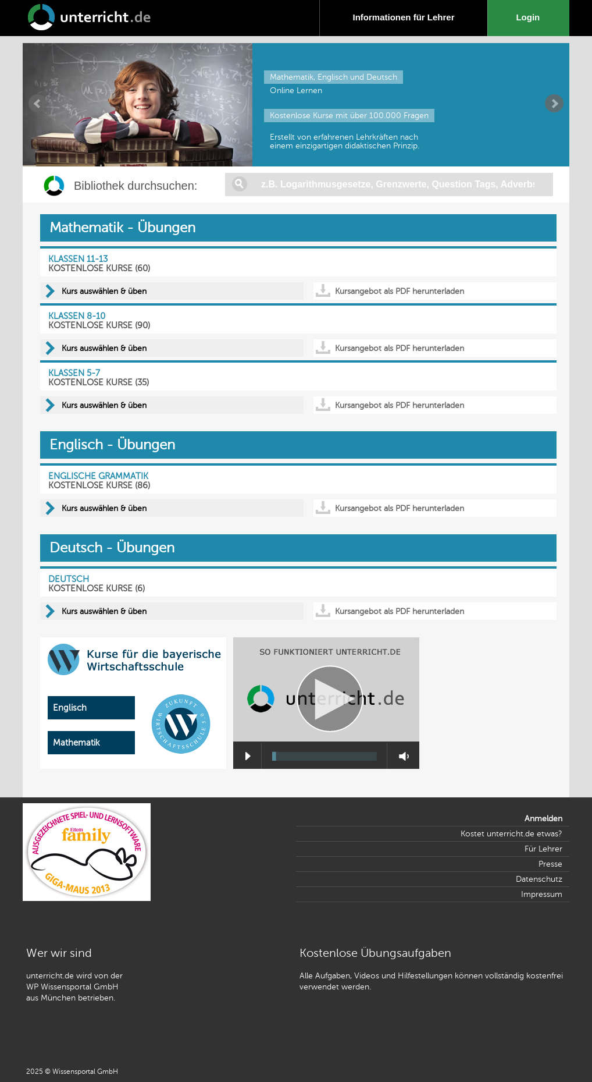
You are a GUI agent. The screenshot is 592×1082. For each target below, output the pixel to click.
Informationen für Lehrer (403, 17)
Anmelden (543, 818)
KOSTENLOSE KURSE (90, 268)
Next (554, 103)
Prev (37, 103)
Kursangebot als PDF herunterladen (399, 291)
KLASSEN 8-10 (76, 316)
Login (530, 17)
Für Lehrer (543, 849)
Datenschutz (539, 879)
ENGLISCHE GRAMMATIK (98, 476)
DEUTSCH (68, 579)
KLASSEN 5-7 (74, 373)
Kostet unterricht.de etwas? (511, 833)
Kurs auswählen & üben (104, 291)
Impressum (541, 894)
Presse (550, 864)
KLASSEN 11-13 (78, 259)
